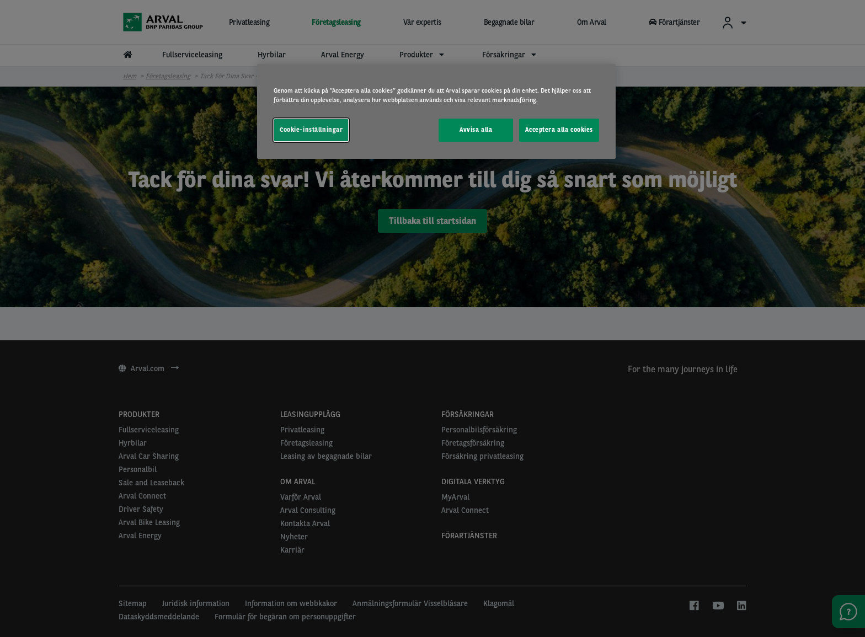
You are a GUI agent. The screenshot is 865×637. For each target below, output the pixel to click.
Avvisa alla (476, 129)
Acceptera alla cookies (559, 129)
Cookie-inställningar (311, 129)
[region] (436, 111)
